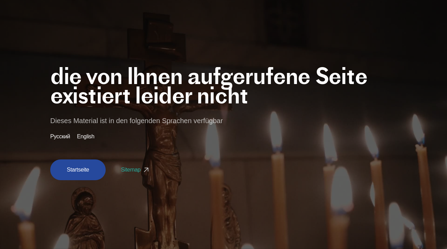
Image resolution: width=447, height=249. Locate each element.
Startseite (78, 170)
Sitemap (135, 170)
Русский (60, 136)
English (85, 136)
